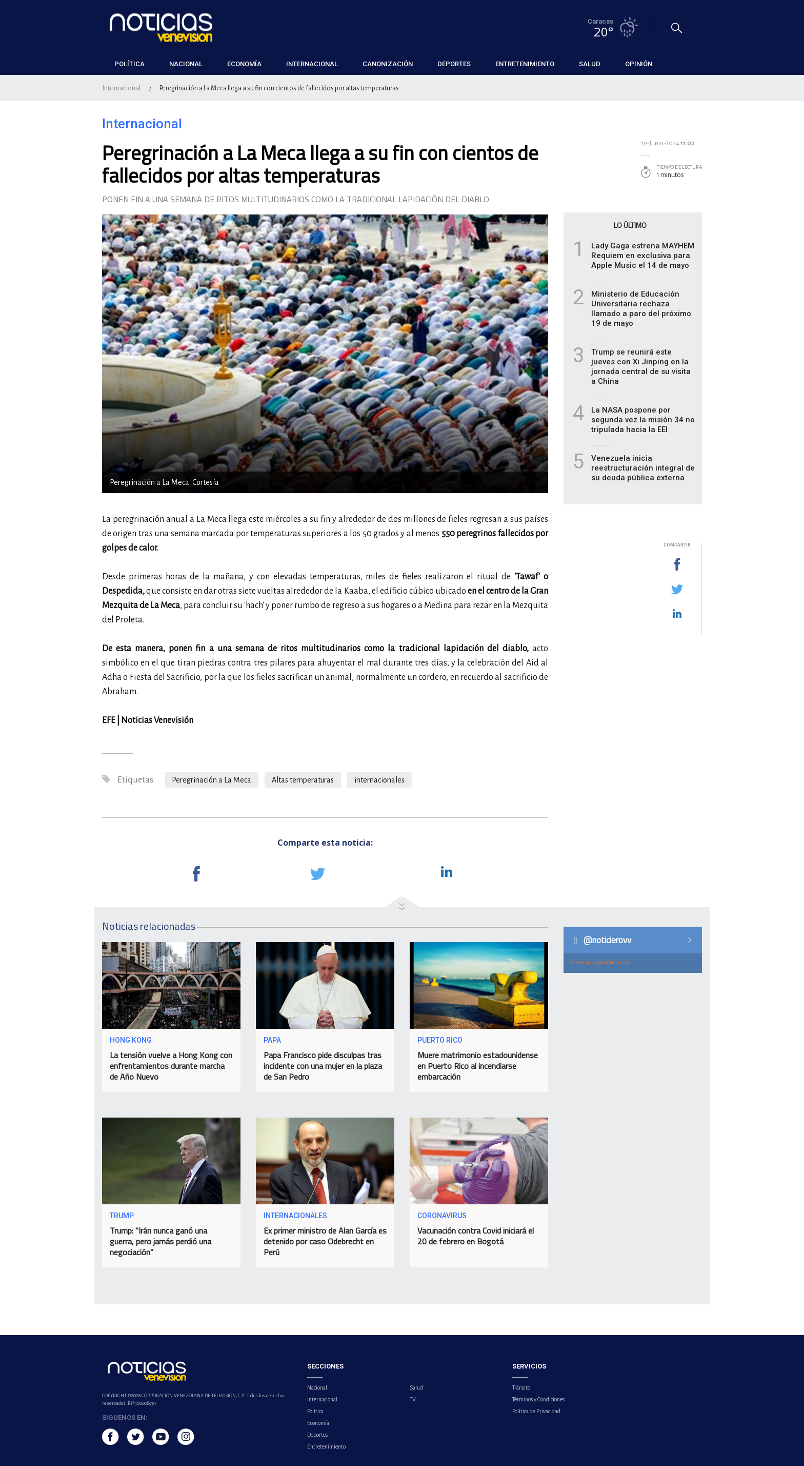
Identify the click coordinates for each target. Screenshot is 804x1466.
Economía (318, 1423)
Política (315, 1411)
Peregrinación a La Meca (211, 780)
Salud (416, 1387)
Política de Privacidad (536, 1411)
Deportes (317, 1435)
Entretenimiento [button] (524, 64)
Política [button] (129, 64)
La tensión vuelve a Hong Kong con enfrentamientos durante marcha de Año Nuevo (171, 1066)
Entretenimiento (326, 1446)
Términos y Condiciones (538, 1399)
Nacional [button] (186, 64)
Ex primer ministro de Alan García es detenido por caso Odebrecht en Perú (325, 1241)
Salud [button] (589, 64)
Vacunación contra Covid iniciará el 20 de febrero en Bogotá (475, 1235)
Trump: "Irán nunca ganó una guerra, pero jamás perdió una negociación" (160, 1241)
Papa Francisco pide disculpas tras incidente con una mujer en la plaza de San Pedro (323, 1066)
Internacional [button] (312, 64)
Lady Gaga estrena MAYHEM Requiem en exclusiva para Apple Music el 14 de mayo (642, 255)
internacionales (379, 780)
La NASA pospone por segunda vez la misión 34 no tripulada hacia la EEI (643, 419)
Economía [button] (244, 64)
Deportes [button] (454, 64)
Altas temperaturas (303, 780)
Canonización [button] (388, 64)
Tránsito (521, 1387)
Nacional (317, 1387)
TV (413, 1399)
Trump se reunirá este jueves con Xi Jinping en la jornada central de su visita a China (641, 366)
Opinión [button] (638, 64)
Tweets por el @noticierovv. (599, 962)
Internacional (121, 88)
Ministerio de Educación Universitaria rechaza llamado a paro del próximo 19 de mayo (641, 308)
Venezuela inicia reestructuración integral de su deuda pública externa (643, 468)
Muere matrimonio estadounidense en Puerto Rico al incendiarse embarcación (477, 1066)
